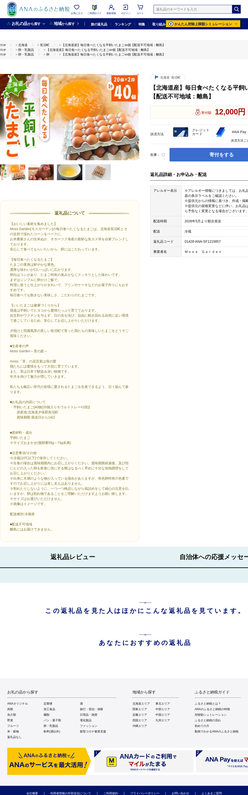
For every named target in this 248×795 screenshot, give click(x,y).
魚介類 (11, 714)
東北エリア (162, 703)
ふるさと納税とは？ (208, 703)
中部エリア (162, 709)
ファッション (88, 726)
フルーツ (13, 726)
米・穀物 (13, 731)
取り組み (158, 24)
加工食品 (49, 709)
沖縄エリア (139, 726)
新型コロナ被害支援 (93, 731)
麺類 (46, 714)
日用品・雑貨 (88, 714)
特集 (142, 24)
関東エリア (139, 709)
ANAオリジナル (17, 703)
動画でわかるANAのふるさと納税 (217, 731)
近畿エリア (139, 714)
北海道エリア (141, 703)
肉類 (10, 709)
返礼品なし (14, 737)
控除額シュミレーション (211, 714)
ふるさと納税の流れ (208, 720)
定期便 (48, 703)
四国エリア (139, 720)
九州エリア (162, 720)
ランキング (123, 24)
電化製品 (86, 720)
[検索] (236, 9)
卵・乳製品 (51, 726)
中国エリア (162, 714)
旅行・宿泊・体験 (91, 709)
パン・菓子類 (52, 720)
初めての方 (202, 726)
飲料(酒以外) (52, 731)
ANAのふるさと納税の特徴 (212, 709)
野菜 (10, 720)
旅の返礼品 (99, 24)
